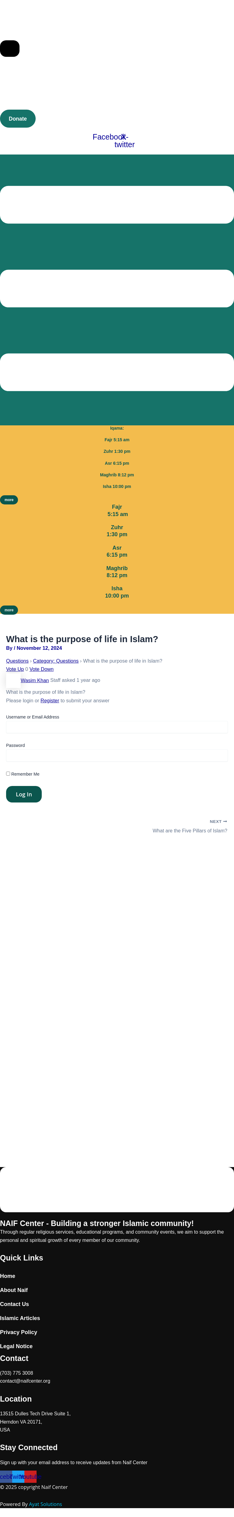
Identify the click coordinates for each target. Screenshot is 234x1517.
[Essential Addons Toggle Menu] (10, 48)
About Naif (14, 1290)
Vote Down (42, 669)
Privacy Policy (18, 1332)
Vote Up (15, 669)
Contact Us (14, 1304)
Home (7, 1276)
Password (15, 745)
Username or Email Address (32, 716)
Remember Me (22, 773)
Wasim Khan (27, 680)
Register (50, 700)
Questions (17, 661)
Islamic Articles (20, 1318)
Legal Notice (16, 1346)
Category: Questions (56, 661)
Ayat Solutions (45, 1504)
